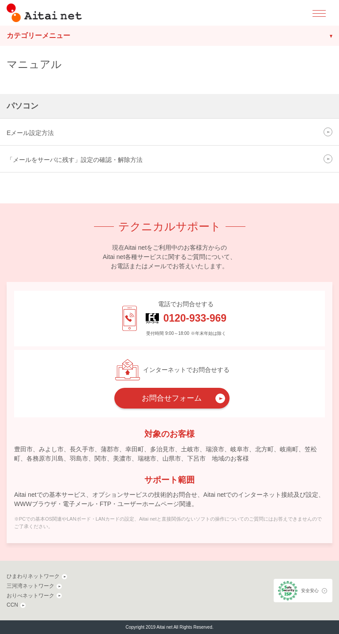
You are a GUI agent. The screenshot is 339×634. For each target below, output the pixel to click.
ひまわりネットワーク (33, 576)
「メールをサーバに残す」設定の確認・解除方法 (75, 159)
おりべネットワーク (30, 596)
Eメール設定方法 (30, 132)
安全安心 (310, 590)
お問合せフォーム (172, 398)
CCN (12, 605)
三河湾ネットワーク (30, 586)
